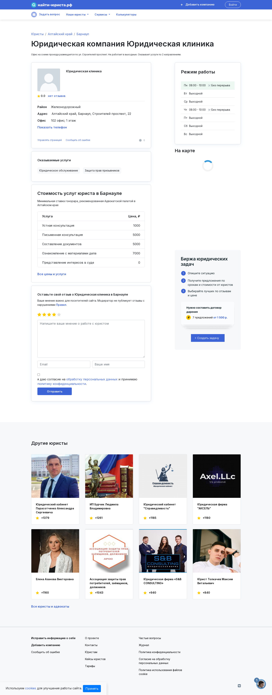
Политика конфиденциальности (159, 652)
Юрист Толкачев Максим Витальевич (215, 581)
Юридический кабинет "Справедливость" (160, 506)
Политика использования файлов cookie (160, 672)
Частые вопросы (150, 638)
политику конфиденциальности (61, 384)
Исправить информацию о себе (53, 638)
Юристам (91, 652)
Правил (61, 304)
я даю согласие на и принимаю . (87, 381)
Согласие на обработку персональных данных (154, 661)
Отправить (54, 391)
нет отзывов (56, 95)
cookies (30, 688)
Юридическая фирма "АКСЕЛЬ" (212, 506)
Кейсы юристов (95, 659)
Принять (91, 688)
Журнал (144, 645)
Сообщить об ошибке (78, 140)
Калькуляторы (126, 14)
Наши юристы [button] (76, 14)
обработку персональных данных (91, 379)
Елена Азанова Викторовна (55, 579)
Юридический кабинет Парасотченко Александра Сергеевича (55, 508)
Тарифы (90, 666)
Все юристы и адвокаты (50, 606)
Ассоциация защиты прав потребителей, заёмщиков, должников (109, 583)
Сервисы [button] (101, 14)
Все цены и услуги (51, 274)
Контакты (91, 645)
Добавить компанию (197, 4)
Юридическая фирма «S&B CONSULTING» (162, 581)
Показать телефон (52, 127)
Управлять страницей (49, 140)
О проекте (92, 638)
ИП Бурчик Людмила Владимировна (104, 506)
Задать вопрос (45, 14)
